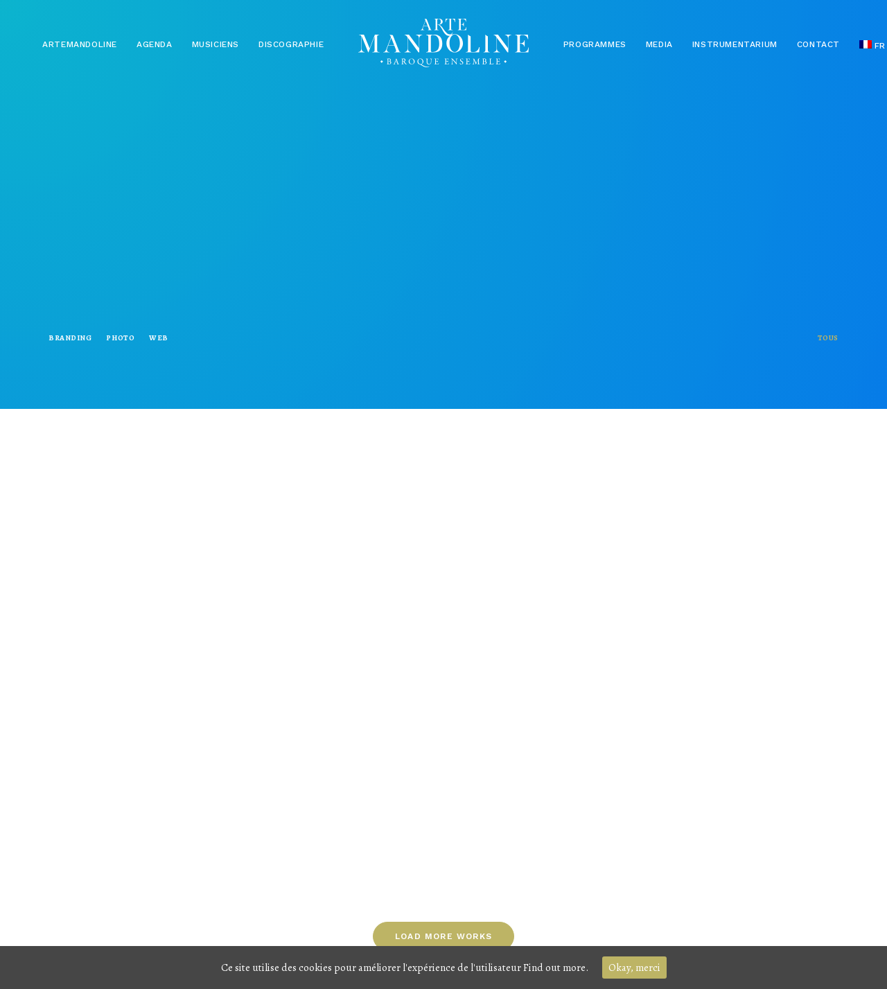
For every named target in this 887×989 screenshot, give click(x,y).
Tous (828, 338)
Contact (818, 44)
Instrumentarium (735, 44)
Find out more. (555, 967)
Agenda (155, 44)
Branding (70, 338)
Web (158, 338)
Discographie (291, 44)
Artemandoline (79, 44)
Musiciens (215, 44)
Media (659, 44)
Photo (120, 338)
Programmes (594, 44)
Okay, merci (634, 967)
